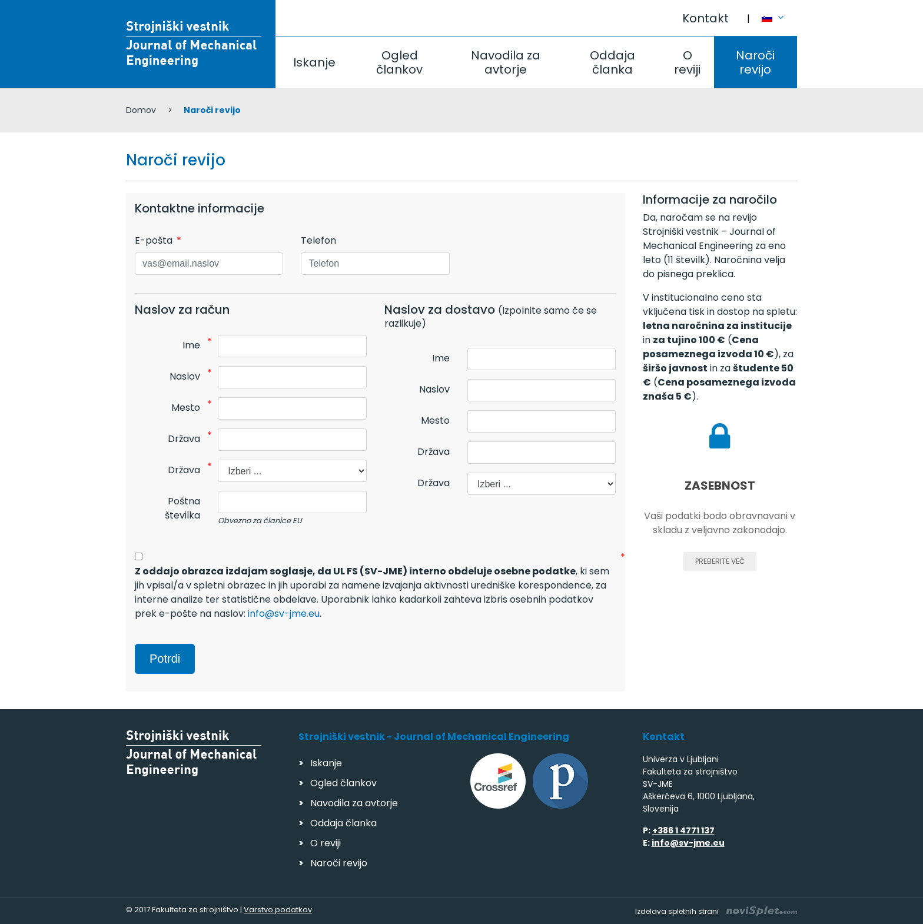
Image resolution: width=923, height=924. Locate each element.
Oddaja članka (612, 62)
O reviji (687, 62)
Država (184, 439)
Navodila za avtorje (505, 62)
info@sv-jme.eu (284, 613)
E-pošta (153, 240)
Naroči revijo (755, 62)
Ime (191, 345)
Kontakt (705, 18)
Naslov (185, 376)
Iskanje (314, 62)
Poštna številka (182, 508)
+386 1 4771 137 (683, 830)
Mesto (185, 407)
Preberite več (720, 561)
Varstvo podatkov (278, 909)
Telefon (318, 240)
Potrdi (165, 658)
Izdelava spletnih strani (716, 911)
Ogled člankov (399, 62)
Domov (141, 110)
